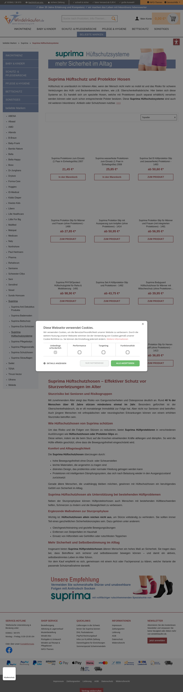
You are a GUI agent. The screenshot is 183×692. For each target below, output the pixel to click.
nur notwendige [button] (93, 363)
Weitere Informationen (118, 339)
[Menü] (14, 669)
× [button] (143, 324)
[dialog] (91, 346)
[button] (54, 363)
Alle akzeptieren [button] (124, 363)
